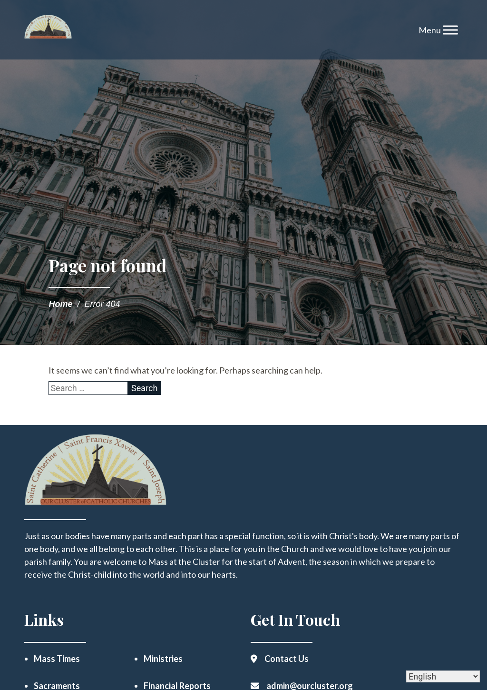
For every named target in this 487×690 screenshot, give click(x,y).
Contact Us (286, 658)
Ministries (163, 658)
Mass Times (57, 658)
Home (60, 304)
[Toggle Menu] (450, 29)
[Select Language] (443, 676)
